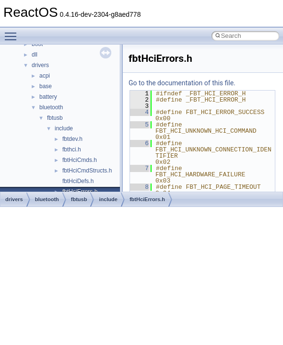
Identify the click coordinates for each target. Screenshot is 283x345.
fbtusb (55, 118)
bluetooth (51, 107)
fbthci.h (71, 149)
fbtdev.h (72, 139)
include (64, 128)
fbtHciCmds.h (79, 160)
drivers (40, 65)
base (45, 86)
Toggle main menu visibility (13, 32)
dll (34, 54)
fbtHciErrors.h (147, 199)
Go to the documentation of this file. (182, 83)
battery (48, 96)
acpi (44, 75)
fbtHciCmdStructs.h (87, 170)
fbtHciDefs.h (78, 181)
